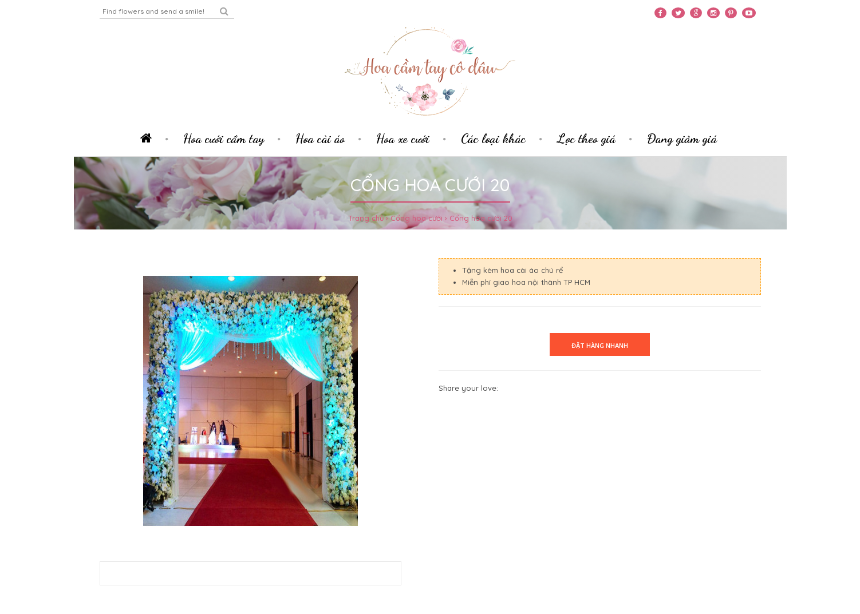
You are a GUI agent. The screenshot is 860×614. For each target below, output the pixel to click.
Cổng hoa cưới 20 (480, 218)
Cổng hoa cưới (416, 218)
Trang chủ (366, 218)
